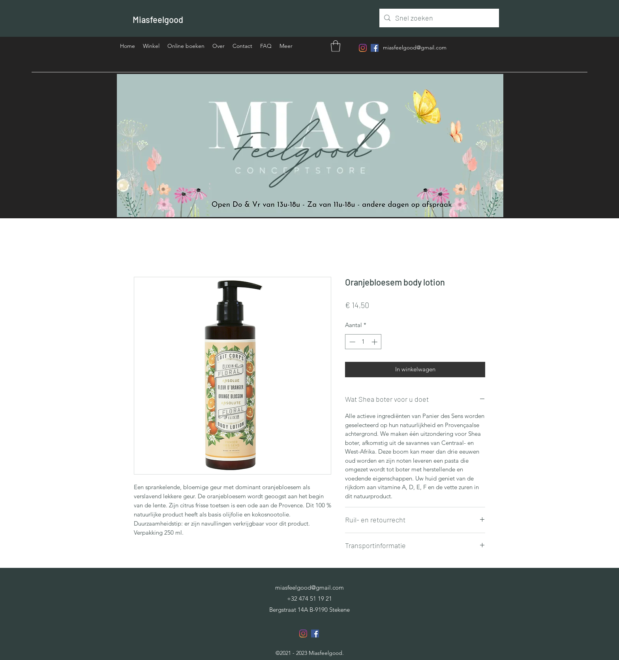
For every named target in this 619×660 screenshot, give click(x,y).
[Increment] (375, 342)
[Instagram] (363, 48)
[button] (335, 46)
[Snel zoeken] (438, 18)
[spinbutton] (363, 342)
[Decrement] (351, 342)
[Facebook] (375, 48)
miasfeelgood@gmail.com (414, 47)
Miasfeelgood (158, 19)
